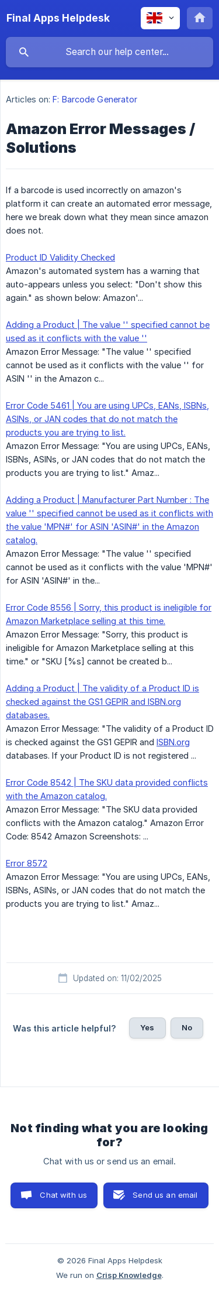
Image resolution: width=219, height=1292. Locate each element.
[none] (58, 18)
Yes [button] (147, 1027)
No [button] (187, 1027)
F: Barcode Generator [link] (95, 99)
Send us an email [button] (165, 1195)
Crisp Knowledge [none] (129, 1275)
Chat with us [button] (63, 1195)
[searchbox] (109, 52)
